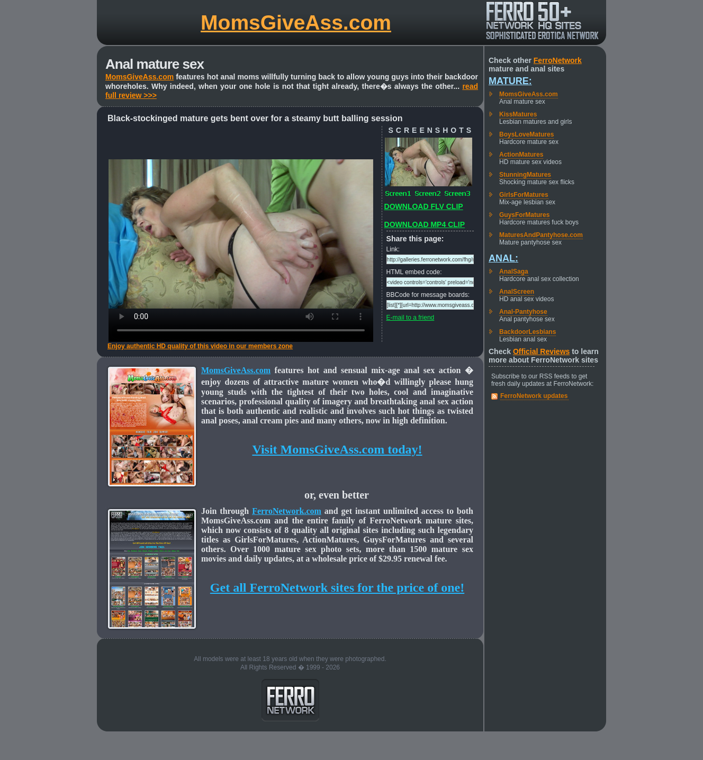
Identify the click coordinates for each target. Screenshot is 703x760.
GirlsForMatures (523, 194)
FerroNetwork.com (286, 510)
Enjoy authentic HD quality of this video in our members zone (200, 346)
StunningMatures (525, 174)
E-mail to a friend (410, 317)
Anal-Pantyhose (523, 311)
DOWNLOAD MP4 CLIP (424, 224)
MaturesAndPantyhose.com (541, 235)
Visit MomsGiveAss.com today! (337, 449)
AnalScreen (516, 291)
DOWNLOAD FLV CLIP (423, 206)
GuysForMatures (524, 215)
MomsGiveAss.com (296, 22)
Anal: (503, 258)
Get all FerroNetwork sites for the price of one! (337, 587)
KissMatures (518, 114)
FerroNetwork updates (533, 396)
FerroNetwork (558, 60)
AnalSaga (513, 271)
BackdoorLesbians (527, 332)
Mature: (510, 81)
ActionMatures (521, 154)
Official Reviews (541, 351)
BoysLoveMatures (526, 134)
